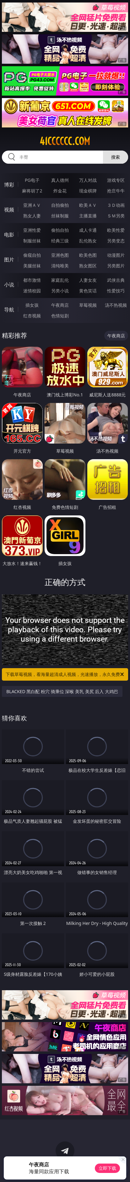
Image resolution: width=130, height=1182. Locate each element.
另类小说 (60, 291)
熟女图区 (88, 266)
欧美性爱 (116, 230)
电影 (9, 234)
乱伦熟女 (88, 241)
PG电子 (32, 180)
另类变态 (116, 241)
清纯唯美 (60, 266)
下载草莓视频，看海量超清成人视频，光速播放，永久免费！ (65, 674)
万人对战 (88, 180)
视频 (9, 209)
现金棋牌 (88, 191)
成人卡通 (88, 230)
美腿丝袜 (32, 266)
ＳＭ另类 (116, 216)
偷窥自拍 (32, 255)
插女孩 (32, 305)
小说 (9, 284)
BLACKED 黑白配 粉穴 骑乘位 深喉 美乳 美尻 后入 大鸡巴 (62, 691)
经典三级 (60, 241)
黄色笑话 (88, 291)
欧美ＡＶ (88, 205)
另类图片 (116, 266)
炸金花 (60, 191)
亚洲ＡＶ (32, 205)
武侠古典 (116, 280)
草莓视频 (88, 305)
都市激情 (32, 280)
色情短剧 (60, 316)
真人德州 (60, 180)
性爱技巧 (116, 291)
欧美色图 (88, 255)
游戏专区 (116, 180)
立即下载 (107, 1168)
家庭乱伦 (60, 280)
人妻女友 (88, 280)
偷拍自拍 (60, 230)
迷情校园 (32, 291)
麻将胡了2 (32, 191)
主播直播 (88, 216)
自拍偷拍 (60, 205)
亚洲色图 (60, 255)
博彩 (9, 184)
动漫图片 (116, 255)
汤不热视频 (116, 305)
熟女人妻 (32, 216)
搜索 (115, 157)
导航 (9, 309)
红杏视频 (32, 316)
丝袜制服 (60, 216)
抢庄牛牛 (116, 191)
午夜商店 (60, 305)
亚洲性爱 (32, 230)
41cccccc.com (65, 141)
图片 (9, 259)
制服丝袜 (32, 241)
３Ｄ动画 (116, 205)
